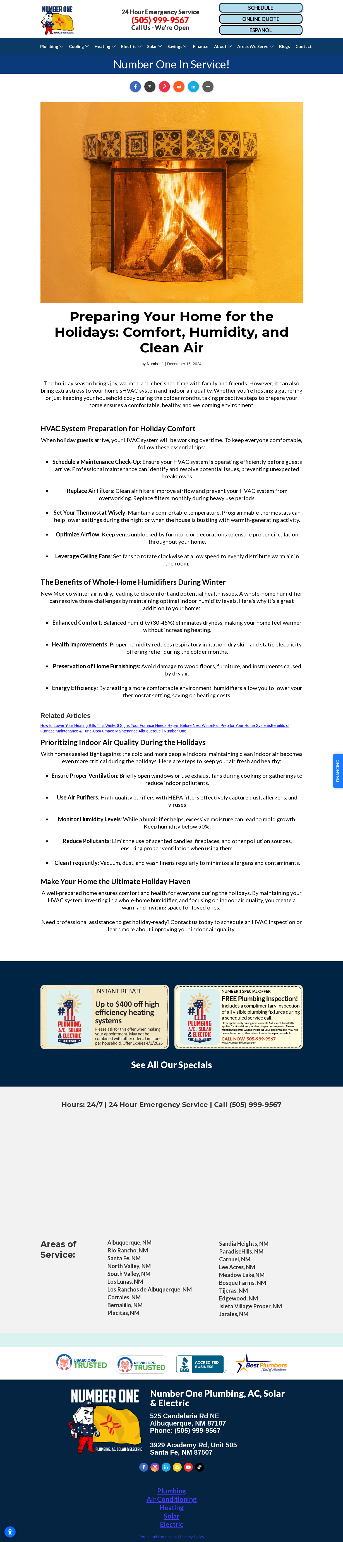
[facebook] (143, 1467)
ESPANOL (261, 30)
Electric (171, 1524)
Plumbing (171, 1491)
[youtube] (188, 1467)
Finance (200, 46)
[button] (51, 46)
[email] (177, 1467)
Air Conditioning (172, 1499)
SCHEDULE (260, 8)
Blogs (284, 46)
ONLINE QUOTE (260, 19)
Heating (171, 1507)
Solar (171, 1516)
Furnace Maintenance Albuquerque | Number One (143, 731)
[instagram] (154, 1467)
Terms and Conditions (158, 1537)
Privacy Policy (192, 1537)
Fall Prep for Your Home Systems (242, 725)
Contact (305, 46)
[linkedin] (166, 1467)
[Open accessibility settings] (10, 1532)
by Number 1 (152, 364)
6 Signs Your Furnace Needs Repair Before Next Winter (165, 725)
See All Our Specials (171, 1064)
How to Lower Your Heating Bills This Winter (78, 725)
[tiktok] (199, 1467)
